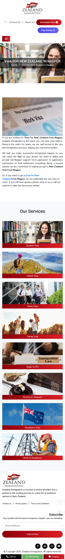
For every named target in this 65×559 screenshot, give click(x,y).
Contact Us (15, 22)
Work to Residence (32, 458)
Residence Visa (32, 427)
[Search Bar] (5, 22)
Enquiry (54, 556)
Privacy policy (21, 504)
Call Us (11, 556)
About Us (29, 22)
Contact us (6, 504)
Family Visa (32, 336)
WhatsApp (32, 556)
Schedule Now (49, 22)
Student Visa (32, 245)
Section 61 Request (32, 397)
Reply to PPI (32, 367)
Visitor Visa (32, 276)
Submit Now (32, 534)
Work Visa (33, 306)
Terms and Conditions (40, 504)
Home (14, 65)
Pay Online (48, 30)
